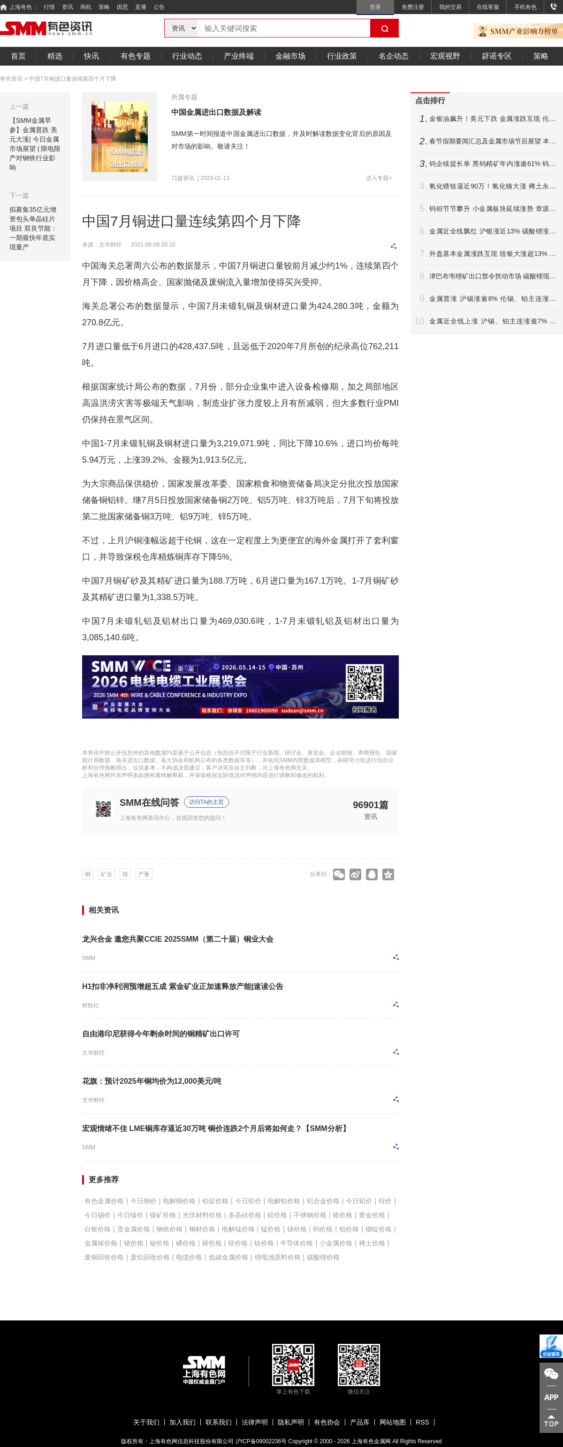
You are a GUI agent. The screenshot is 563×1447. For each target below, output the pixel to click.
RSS (422, 1422)
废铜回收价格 (104, 1257)
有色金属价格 (104, 1201)
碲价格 (212, 1243)
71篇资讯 (182, 178)
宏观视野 (445, 56)
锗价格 (134, 1243)
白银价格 (97, 1229)
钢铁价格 (169, 1229)
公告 (159, 7)
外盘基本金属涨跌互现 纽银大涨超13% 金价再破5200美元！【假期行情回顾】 (492, 254)
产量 (144, 874)
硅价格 (277, 1215)
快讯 (91, 56)
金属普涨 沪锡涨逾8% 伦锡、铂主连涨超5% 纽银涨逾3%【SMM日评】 (492, 299)
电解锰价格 (238, 1229)
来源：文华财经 (102, 244)
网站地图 (393, 1422)
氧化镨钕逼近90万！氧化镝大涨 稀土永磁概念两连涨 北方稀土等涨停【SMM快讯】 (492, 186)
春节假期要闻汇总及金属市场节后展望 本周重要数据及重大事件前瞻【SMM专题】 (492, 141)
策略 (104, 7)
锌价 (385, 1201)
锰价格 (271, 1229)
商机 (85, 7)
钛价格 (264, 1243)
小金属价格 (336, 1243)
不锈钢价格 (310, 1215)
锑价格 (297, 1229)
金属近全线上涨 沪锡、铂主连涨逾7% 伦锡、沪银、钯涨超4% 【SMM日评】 (492, 321)
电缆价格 (189, 1257)
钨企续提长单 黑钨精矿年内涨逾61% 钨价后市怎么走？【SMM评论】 (492, 164)
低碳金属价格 (228, 1257)
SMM (88, 958)
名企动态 (394, 56)
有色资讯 (11, 78)
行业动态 (187, 56)
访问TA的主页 (206, 802)
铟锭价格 (378, 1229)
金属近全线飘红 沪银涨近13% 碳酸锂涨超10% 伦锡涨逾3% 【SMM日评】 (492, 231)
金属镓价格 (100, 1243)
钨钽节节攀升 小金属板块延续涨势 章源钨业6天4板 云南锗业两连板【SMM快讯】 (492, 209)
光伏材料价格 (202, 1215)
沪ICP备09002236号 (261, 1441)
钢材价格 (202, 1229)
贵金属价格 (133, 1229)
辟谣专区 (497, 56)
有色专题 (136, 56)
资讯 (67, 7)
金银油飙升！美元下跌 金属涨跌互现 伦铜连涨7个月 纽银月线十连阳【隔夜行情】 (492, 119)
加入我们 (182, 1422)
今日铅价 (359, 1201)
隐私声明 (291, 1422)
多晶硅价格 (244, 1215)
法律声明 (255, 1422)
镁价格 (238, 1243)
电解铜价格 (179, 1201)
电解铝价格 (283, 1201)
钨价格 (323, 1229)
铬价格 (342, 1215)
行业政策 (342, 56)
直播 (140, 7)
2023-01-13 (215, 178)
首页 (18, 56)
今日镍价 (130, 1215)
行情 (49, 7)
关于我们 (146, 1422)
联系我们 (218, 1422)
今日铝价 (248, 1201)
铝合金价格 (323, 1201)
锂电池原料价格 (278, 1257)
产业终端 (239, 56)
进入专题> (379, 178)
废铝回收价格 (150, 1257)
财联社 (90, 1005)
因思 (122, 7)
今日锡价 (97, 1215)
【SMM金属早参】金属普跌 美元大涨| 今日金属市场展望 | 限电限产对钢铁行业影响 (35, 144)
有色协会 (327, 1422)
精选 (54, 56)
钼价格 (349, 1229)
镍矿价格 (163, 1215)
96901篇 (370, 805)
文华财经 (93, 1053)
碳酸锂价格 (323, 1257)
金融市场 (290, 56)
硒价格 (186, 1243)
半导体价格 (296, 1243)
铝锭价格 (215, 1201)
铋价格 (159, 1243)
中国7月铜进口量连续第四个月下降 (73, 78)
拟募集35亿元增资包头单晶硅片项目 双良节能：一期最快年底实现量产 (33, 228)
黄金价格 (372, 1215)
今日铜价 (143, 1201)
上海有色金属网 (371, 1441)
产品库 (360, 1422)
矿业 (106, 874)
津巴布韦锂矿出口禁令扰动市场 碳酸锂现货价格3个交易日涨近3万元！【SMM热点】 (492, 276)
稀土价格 (372, 1243)
